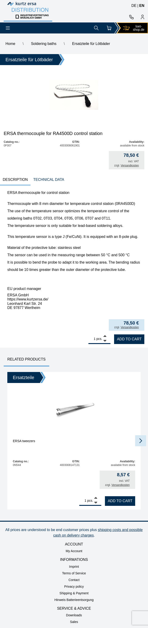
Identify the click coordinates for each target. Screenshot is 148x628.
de (133, 6)
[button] (140, 440)
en (141, 6)
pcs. (99, 338)
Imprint (74, 566)
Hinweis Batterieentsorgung (73, 600)
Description (15, 180)
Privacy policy (74, 586)
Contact (74, 580)
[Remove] (105, 341)
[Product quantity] (92, 338)
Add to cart (129, 339)
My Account (74, 551)
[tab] (15, 180)
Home (10, 44)
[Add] (105, 336)
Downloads (74, 615)
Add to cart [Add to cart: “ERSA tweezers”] (120, 501)
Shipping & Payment (74, 593)
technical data (48, 180)
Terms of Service (74, 573)
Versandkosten (130, 165)
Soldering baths (43, 44)
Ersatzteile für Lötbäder (91, 44)
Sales (74, 622)
